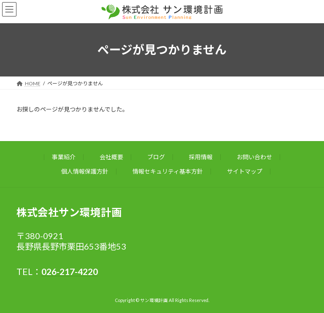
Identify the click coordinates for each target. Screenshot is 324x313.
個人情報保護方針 (84, 171)
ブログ (156, 157)
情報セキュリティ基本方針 (167, 171)
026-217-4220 (69, 271)
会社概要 (111, 157)
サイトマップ (244, 171)
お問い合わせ (254, 157)
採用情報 (201, 157)
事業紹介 (64, 157)
